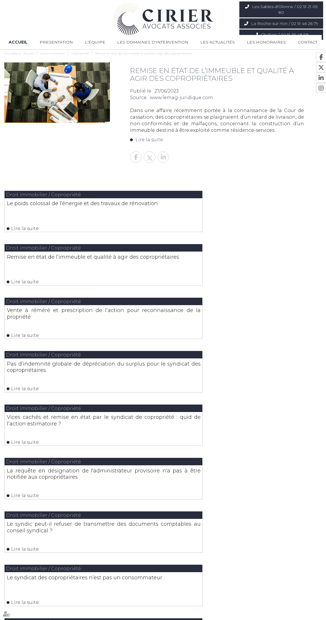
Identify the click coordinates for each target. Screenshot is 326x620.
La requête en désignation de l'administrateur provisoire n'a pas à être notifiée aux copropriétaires (270, 267)
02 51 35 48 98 (259, 552)
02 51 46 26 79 (144, 552)
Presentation (56, 42)
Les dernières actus (163, 410)
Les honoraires (266, 42)
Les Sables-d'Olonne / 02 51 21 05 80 (284, 9)
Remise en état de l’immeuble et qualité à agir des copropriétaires (143, 53)
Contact (307, 42)
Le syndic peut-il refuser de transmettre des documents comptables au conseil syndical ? (55, 326)
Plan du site (194, 614)
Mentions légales (221, 614)
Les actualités (217, 42)
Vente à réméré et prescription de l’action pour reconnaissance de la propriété (270, 209)
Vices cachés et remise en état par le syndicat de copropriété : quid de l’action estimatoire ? (163, 267)
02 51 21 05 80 (29, 552)
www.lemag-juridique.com (181, 97)
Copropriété (80, 53)
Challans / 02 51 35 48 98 (285, 34)
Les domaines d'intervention (152, 42)
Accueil (18, 42)
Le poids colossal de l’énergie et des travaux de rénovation (55, 206)
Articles (245, 614)
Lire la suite (149, 139)
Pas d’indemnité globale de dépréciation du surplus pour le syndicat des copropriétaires (55, 267)
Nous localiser (31, 565)
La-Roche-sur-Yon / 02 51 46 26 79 (284, 23)
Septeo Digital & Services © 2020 (296, 614)
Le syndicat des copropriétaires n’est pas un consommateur (163, 323)
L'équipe (95, 42)
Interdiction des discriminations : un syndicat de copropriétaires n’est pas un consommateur (270, 326)
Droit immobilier (52, 53)
